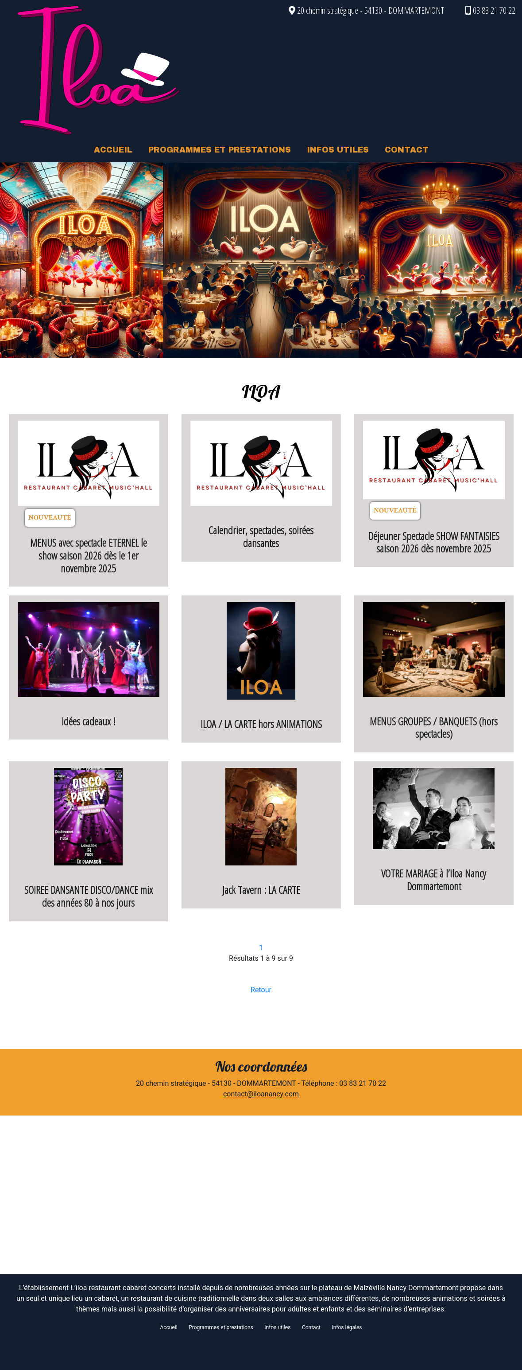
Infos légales (347, 1327)
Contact (311, 1327)
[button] (39, 260)
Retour (261, 990)
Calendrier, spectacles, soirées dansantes (261, 536)
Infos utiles (277, 1327)
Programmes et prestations (221, 1327)
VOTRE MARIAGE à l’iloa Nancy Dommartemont (433, 879)
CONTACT (407, 149)
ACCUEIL (113, 149)
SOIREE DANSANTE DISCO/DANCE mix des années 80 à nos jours (88, 896)
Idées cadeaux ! (89, 721)
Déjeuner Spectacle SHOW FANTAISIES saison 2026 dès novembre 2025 (433, 542)
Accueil (168, 1327)
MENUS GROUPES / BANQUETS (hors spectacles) (434, 727)
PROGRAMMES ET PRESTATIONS (219, 149)
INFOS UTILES (338, 149)
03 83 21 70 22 (490, 10)
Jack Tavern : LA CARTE (261, 889)
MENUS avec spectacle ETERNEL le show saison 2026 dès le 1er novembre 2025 (88, 555)
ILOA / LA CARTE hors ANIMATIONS (261, 723)
